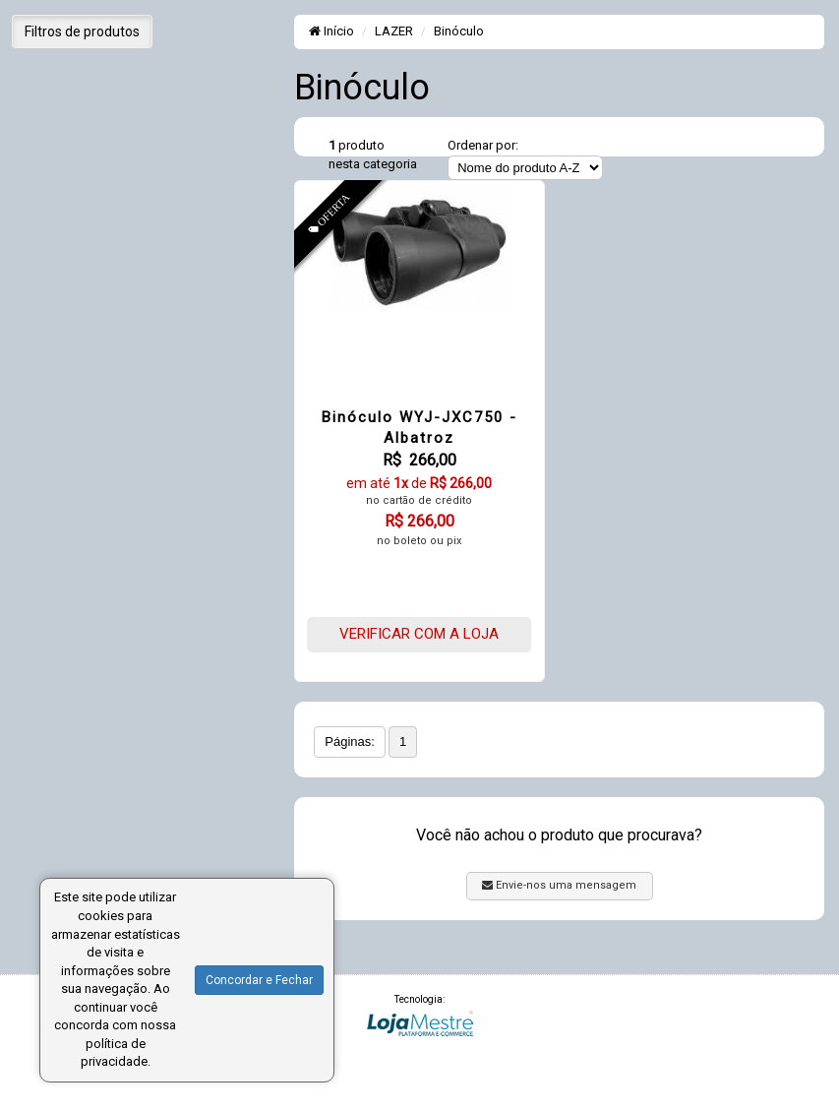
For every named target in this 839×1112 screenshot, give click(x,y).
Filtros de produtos (82, 31)
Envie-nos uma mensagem (559, 885)
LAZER (394, 31)
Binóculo (459, 31)
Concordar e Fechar (259, 980)
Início (331, 31)
